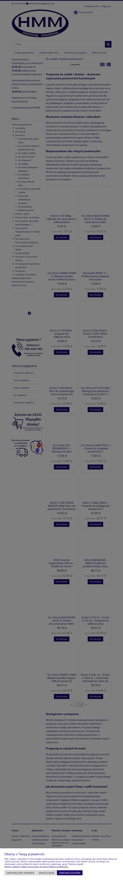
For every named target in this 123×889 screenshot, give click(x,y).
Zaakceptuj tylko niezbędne (20, 872)
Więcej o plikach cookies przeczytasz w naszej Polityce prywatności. (37, 866)
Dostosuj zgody (46, 872)
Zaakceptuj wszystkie (69, 872)
